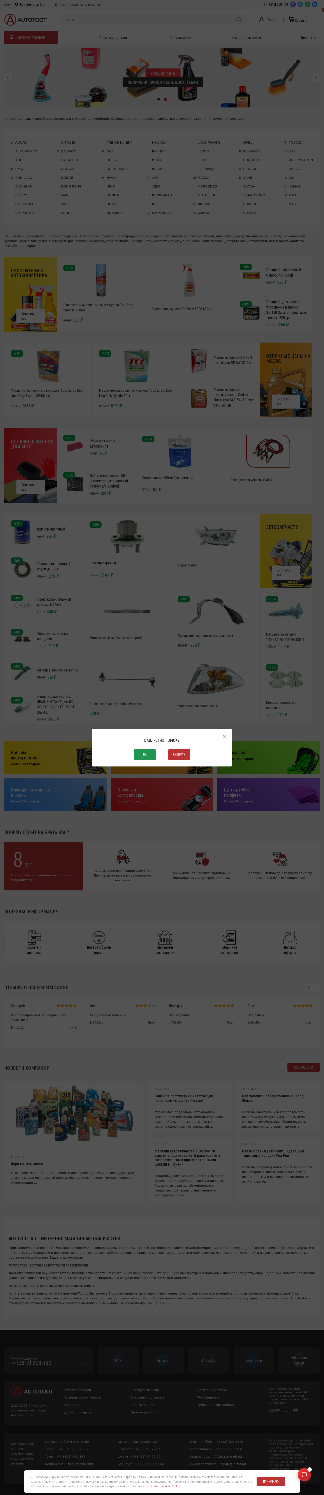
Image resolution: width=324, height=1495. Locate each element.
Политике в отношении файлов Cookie (155, 1486)
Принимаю (271, 1481)
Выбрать (179, 754)
